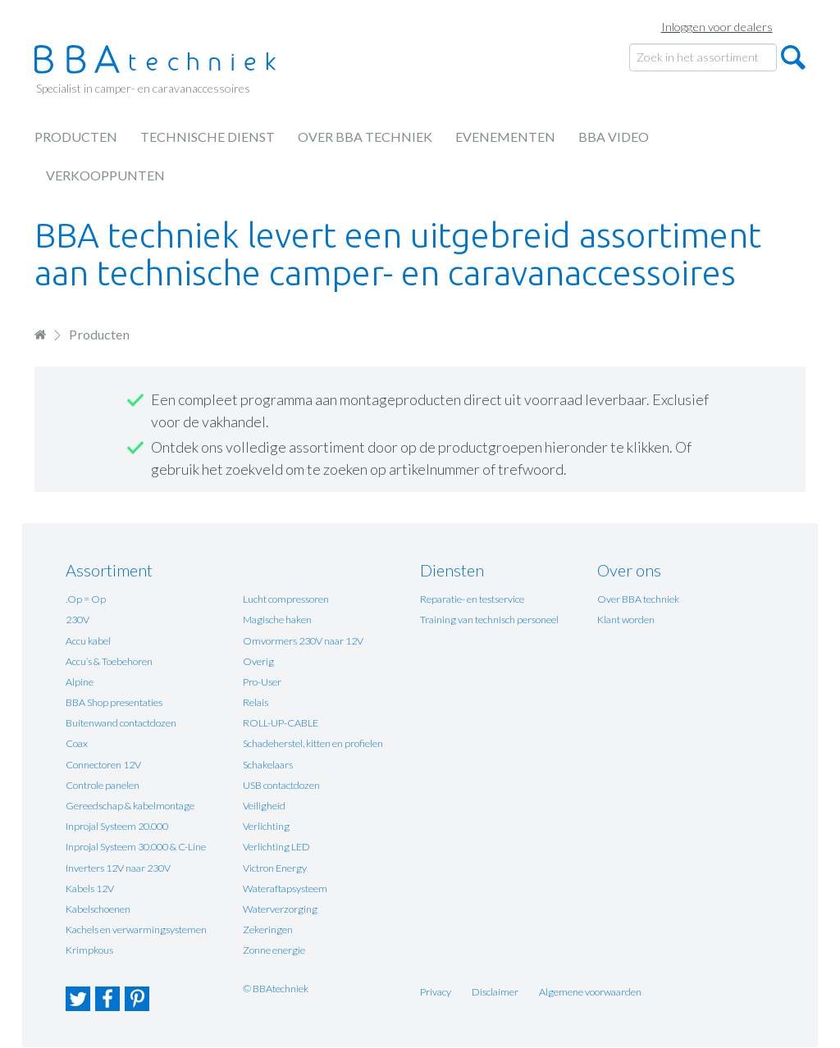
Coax (77, 743)
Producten (75, 136)
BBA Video (613, 136)
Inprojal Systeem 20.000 (117, 826)
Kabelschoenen (98, 909)
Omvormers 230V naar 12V (303, 641)
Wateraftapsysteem (285, 888)
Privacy (435, 992)
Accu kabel (88, 641)
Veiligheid (264, 806)
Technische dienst (207, 136)
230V (77, 619)
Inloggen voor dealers (717, 27)
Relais (255, 702)
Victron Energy (275, 868)
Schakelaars (268, 765)
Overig (258, 661)
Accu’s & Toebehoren (109, 661)
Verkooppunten (105, 175)
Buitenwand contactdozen (121, 723)
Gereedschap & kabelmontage (130, 806)
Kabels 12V (90, 888)
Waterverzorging (280, 909)
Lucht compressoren (286, 599)
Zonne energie (274, 950)
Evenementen (505, 136)
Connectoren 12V (103, 765)
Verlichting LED (276, 847)
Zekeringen (268, 929)
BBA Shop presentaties (114, 702)
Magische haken (277, 619)
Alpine (80, 682)
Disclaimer (495, 992)
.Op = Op (86, 599)
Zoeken (793, 57)
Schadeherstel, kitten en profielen (313, 743)
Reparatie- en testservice (472, 599)
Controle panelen (102, 785)
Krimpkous (89, 950)
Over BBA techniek (365, 136)
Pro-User (262, 682)
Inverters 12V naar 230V (118, 868)
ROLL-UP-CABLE (280, 723)
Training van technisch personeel (489, 619)
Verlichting (266, 826)
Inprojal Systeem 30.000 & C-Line (136, 847)
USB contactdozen (281, 785)
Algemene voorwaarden (590, 992)
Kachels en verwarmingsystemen (136, 929)
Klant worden (626, 619)
